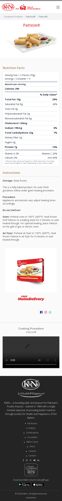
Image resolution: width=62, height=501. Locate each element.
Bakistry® (30, 16)
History (32, 428)
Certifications (32, 432)
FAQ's (32, 446)
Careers (32, 451)
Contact (32, 455)
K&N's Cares (32, 441)
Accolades (32, 437)
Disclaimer (31, 497)
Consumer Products (13, 16)
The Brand (32, 423)
